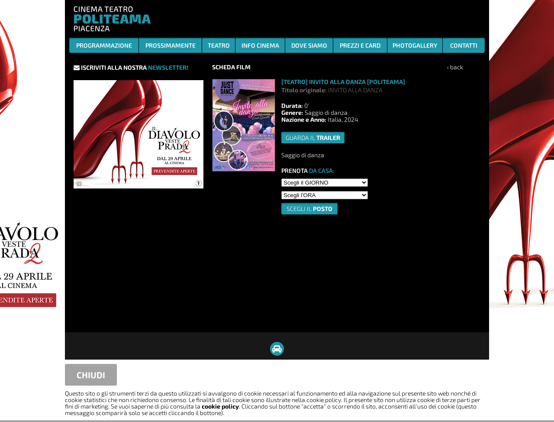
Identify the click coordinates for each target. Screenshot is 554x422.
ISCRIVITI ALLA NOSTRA (131, 67)
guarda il (313, 137)
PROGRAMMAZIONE (104, 45)
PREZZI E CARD (360, 45)
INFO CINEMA (260, 45)
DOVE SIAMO (309, 45)
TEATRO (219, 45)
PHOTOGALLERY (415, 45)
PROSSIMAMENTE (170, 45)
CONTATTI (463, 45)
